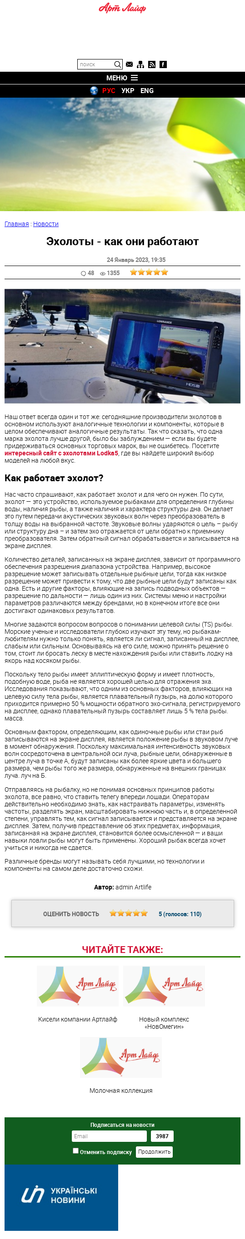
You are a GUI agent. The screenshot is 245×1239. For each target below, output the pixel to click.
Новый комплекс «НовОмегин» (164, 998)
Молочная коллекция (121, 1065)
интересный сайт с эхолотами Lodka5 (61, 453)
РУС (108, 90)
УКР (128, 90)
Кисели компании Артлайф (78, 994)
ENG (147, 90)
